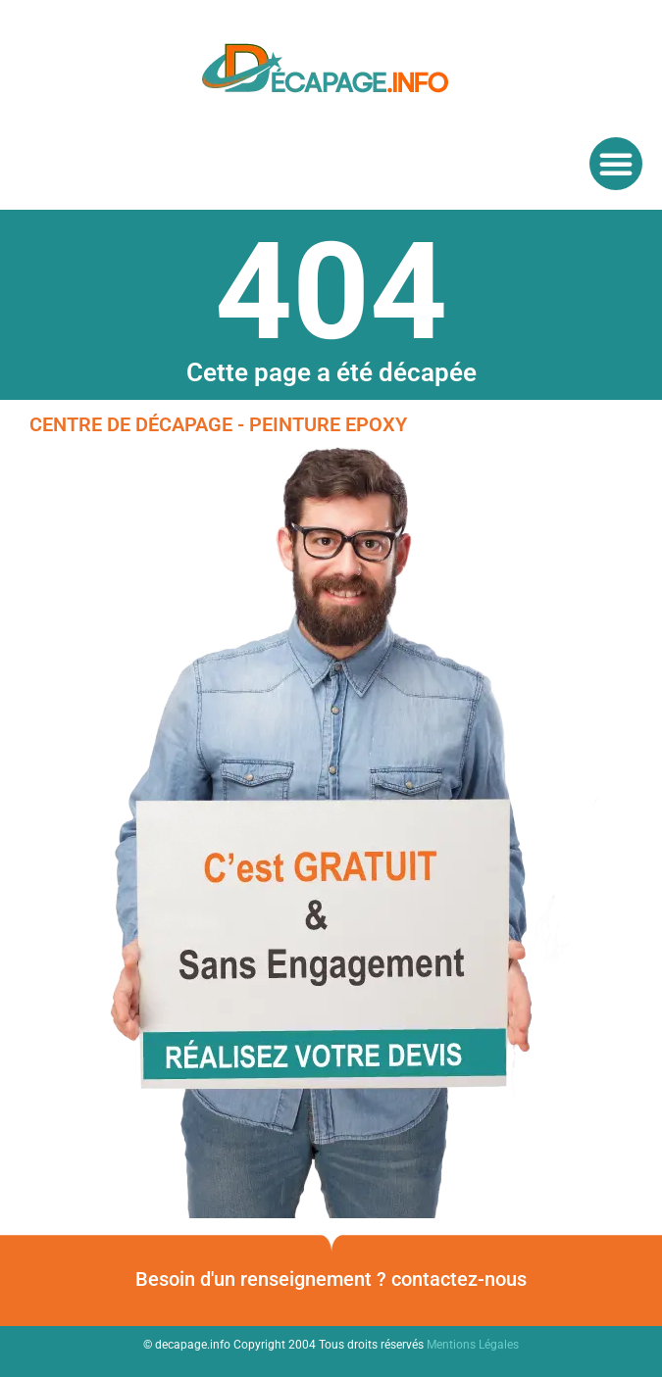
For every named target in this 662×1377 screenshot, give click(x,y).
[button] (615, 163)
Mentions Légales (473, 1345)
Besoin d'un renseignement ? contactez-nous (331, 1279)
